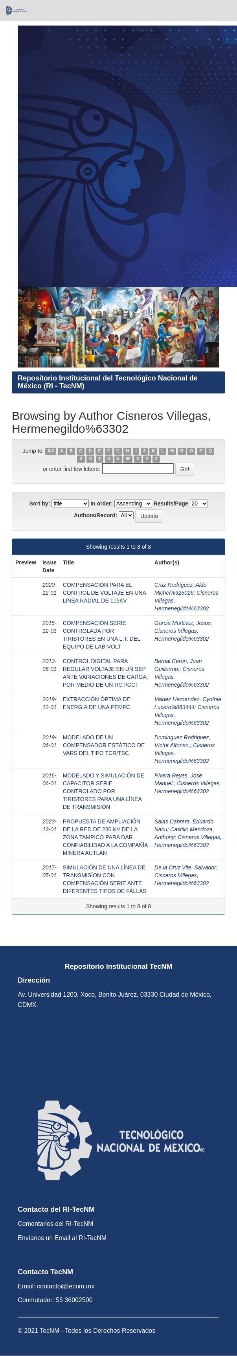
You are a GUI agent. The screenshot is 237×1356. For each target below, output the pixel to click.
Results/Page (171, 503)
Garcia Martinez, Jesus (182, 623)
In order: (101, 503)
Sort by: (39, 503)
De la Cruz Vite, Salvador (185, 867)
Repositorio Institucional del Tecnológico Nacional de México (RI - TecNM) (108, 382)
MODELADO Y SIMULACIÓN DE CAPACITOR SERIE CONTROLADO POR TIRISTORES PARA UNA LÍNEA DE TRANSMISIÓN (103, 791)
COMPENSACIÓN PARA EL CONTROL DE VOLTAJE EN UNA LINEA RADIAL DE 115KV (104, 593)
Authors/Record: (95, 515)
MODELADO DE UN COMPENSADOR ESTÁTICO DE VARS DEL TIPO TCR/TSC (104, 745)
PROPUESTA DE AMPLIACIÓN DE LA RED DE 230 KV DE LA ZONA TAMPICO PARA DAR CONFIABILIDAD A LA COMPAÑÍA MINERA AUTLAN (105, 837)
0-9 (51, 451)
